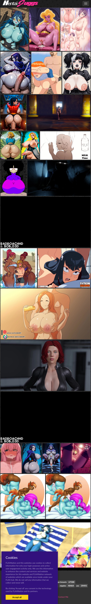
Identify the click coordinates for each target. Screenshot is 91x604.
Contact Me (63, 597)
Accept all (16, 597)
